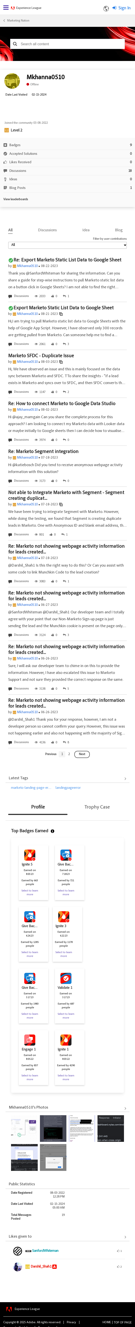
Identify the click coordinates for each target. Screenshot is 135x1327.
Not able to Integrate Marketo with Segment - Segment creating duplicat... (66, 496)
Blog (119, 230)
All (10, 230)
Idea (86, 230)
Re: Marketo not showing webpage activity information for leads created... (66, 549)
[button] (15, 44)
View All (67, 779)
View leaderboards (15, 199)
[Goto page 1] (62, 754)
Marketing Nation (18, 20)
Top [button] (116, 1322)
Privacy (71, 1322)
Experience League (28, 8)
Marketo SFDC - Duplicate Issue (41, 356)
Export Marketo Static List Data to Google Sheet (63, 308)
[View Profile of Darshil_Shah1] (41, 1266)
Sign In (124, 8)
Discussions (47, 230)
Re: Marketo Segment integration (43, 452)
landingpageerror (68, 788)
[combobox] (67, 44)
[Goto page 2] (69, 754)
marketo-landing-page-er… (31, 788)
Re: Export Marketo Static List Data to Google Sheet (67, 260)
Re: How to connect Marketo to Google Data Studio (61, 404)
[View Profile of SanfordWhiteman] (45, 1251)
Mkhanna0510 (27, 266)
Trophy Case (97, 807)
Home (107, 1322)
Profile (38, 807)
